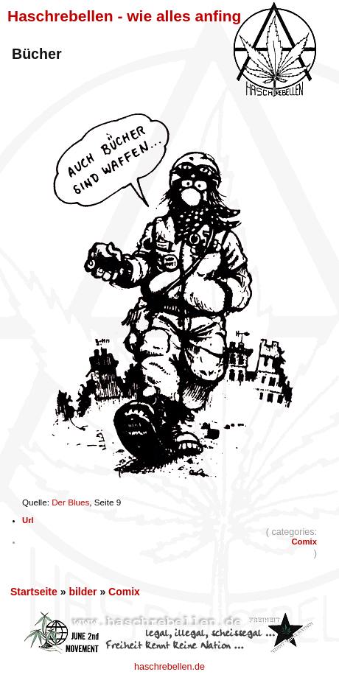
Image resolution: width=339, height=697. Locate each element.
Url (28, 520)
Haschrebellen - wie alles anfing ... (133, 15)
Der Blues (70, 502)
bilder (83, 592)
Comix (304, 541)
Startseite (33, 592)
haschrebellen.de (169, 667)
